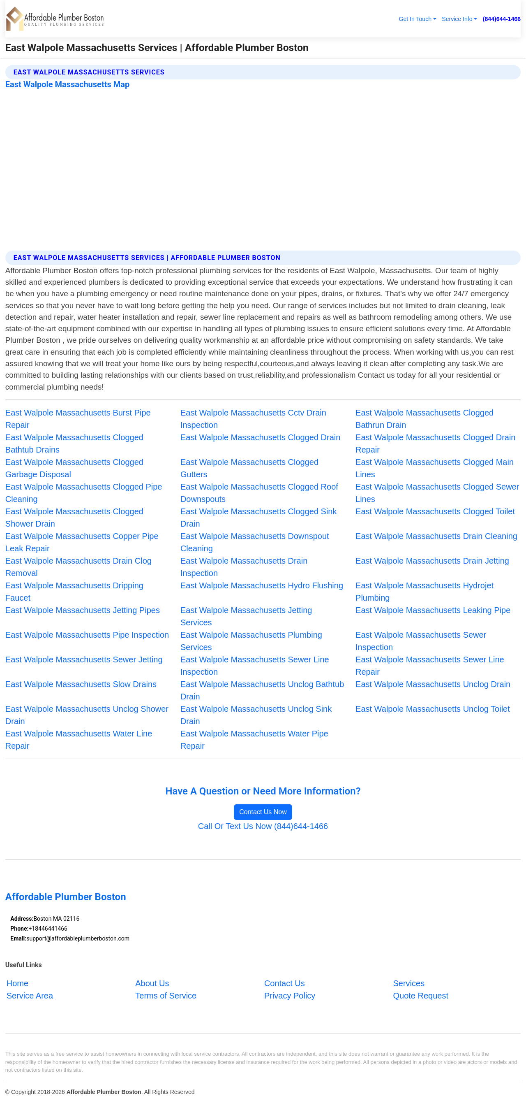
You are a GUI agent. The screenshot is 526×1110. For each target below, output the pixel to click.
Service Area (30, 995)
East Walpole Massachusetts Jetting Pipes (82, 610)
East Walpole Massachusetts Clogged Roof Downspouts (259, 493)
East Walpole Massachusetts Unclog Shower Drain (86, 715)
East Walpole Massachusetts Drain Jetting (432, 560)
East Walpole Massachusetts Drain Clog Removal (78, 567)
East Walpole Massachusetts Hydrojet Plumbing (424, 591)
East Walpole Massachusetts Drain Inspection (243, 567)
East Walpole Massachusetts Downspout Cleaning (254, 542)
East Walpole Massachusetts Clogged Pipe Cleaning (83, 493)
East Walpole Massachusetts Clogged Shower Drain (74, 517)
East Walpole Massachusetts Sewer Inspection (420, 641)
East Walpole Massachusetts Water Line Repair (78, 739)
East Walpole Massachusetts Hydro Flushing (261, 585)
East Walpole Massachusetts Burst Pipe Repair (78, 419)
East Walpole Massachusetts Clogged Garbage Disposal (74, 468)
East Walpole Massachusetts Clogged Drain (260, 437)
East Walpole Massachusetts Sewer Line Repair (429, 665)
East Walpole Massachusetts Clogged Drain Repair (435, 443)
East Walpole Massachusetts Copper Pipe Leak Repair (82, 542)
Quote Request (420, 995)
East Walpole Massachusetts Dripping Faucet (74, 591)
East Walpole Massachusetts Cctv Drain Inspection (253, 419)
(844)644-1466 (502, 19)
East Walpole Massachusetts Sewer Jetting (84, 659)
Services (408, 983)
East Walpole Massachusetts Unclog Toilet (432, 708)
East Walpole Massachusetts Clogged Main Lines (434, 468)
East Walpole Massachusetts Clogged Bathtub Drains (74, 443)
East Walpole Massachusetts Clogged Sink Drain (258, 517)
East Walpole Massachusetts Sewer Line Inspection (254, 665)
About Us (152, 983)
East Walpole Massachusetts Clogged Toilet (435, 511)
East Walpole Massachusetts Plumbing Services (251, 641)
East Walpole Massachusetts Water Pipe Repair (254, 739)
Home (17, 983)
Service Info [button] (457, 19)
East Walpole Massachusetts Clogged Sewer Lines (437, 493)
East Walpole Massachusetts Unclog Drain (432, 684)
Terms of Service (165, 995)
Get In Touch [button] (415, 19)
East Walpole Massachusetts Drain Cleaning (436, 536)
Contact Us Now (263, 811)
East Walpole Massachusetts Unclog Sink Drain (256, 715)
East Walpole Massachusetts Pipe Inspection (87, 634)
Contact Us (284, 983)
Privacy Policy (289, 995)
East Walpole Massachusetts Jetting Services (246, 616)
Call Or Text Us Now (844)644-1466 (263, 826)
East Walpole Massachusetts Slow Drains (81, 684)
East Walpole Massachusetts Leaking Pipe (432, 610)
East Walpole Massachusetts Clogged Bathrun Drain (424, 419)
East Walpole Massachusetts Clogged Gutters (249, 468)
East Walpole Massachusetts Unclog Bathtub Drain (262, 690)
